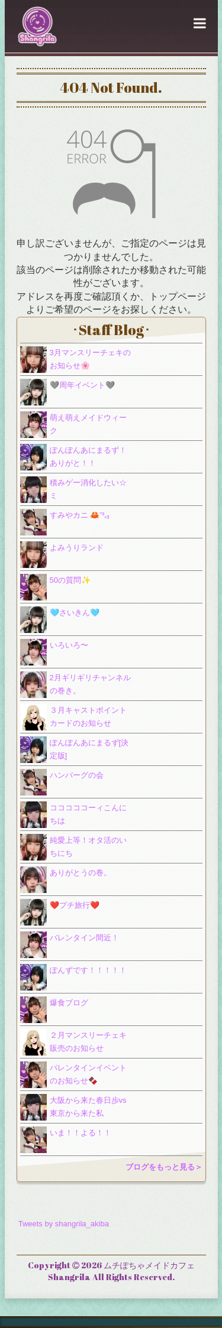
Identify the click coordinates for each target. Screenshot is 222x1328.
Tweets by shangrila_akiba (63, 1223)
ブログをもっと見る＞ (164, 1167)
